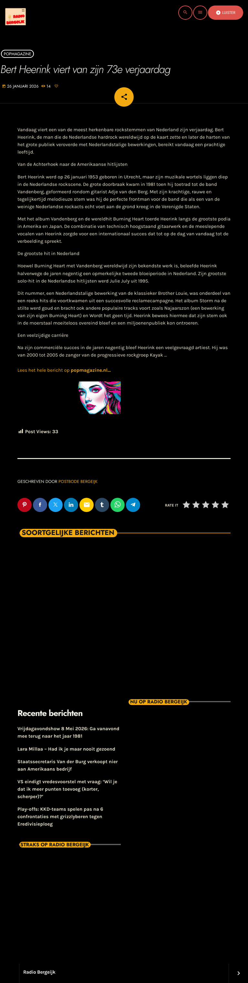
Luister (225, 13)
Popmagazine (17, 54)
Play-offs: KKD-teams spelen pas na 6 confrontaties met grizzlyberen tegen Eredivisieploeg (60, 816)
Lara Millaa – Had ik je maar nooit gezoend (66, 749)
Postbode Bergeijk (78, 481)
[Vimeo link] (27, 12)
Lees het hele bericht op (64, 370)
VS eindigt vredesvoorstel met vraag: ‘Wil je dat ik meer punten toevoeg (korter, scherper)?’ (67, 789)
